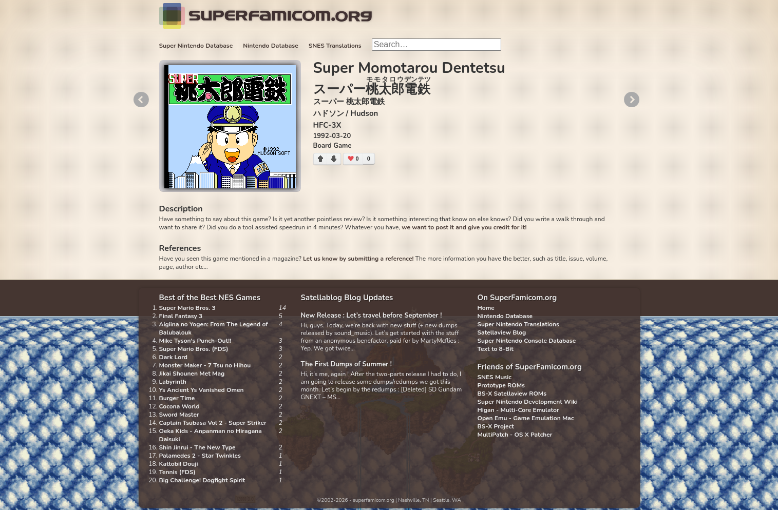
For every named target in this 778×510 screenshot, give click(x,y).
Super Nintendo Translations (518, 324)
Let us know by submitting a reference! (358, 258)
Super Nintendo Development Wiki (528, 402)
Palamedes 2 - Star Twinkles (200, 456)
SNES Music (494, 377)
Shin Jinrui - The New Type (197, 447)
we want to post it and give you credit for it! (464, 227)
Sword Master (179, 414)
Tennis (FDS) (177, 472)
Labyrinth (172, 382)
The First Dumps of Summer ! (346, 364)
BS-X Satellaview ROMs (512, 393)
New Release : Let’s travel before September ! (371, 315)
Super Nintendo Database (196, 46)
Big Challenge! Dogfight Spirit (202, 480)
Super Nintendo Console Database (527, 341)
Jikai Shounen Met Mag (192, 373)
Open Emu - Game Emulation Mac (526, 418)
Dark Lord (173, 357)
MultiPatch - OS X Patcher (515, 434)
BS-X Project (496, 426)
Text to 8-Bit (496, 349)
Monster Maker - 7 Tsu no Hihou (205, 365)
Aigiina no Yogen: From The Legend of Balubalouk (213, 328)
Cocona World (179, 406)
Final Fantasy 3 (181, 316)
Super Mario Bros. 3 (187, 308)
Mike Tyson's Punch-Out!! (195, 341)
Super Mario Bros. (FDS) (194, 349)
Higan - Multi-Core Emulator (518, 410)
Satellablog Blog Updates (347, 297)
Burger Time (177, 398)
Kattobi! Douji (178, 464)
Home (486, 308)
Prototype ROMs (501, 385)
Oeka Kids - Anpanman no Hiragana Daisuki (210, 435)
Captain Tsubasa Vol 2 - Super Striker (213, 423)
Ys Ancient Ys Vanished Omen (201, 390)
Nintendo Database (270, 46)
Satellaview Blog (502, 332)
